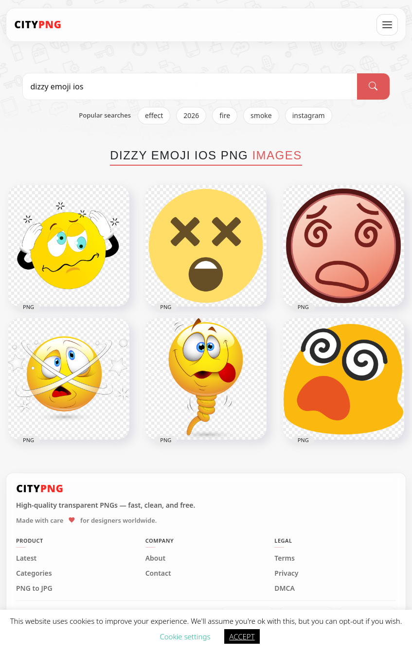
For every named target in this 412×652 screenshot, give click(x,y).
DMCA (284, 588)
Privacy (286, 573)
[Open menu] (387, 24)
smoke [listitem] (261, 115)
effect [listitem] (154, 115)
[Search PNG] (190, 86)
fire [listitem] (224, 115)
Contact (158, 573)
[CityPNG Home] (38, 25)
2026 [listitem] (191, 115)
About (155, 558)
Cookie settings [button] (185, 636)
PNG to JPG (34, 588)
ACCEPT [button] (241, 636)
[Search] (373, 86)
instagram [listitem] (308, 115)
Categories (34, 573)
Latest (26, 558)
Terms (284, 558)
